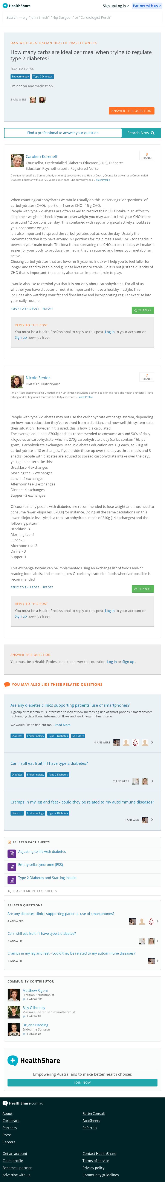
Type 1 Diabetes (58, 736)
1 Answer (131, 820)
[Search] (82, 17)
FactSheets (91, 1120)
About (7, 1113)
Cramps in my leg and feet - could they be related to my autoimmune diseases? (82, 802)
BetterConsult (93, 1113)
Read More (62, 725)
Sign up (21, 337)
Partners (10, 1127)
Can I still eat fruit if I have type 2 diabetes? (49, 763)
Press (7, 1135)
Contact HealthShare (99, 1153)
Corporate (11, 1120)
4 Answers (102, 742)
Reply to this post (25, 309)
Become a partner (17, 1167)
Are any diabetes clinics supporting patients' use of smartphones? (70, 705)
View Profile (103, 180)
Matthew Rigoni (35, 990)
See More (78, 736)
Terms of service (95, 1160)
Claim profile (13, 1160)
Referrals (89, 1127)
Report (48, 309)
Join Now (82, 1082)
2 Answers (121, 781)
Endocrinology (20, 76)
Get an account (15, 1153)
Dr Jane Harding (35, 1025)
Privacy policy (93, 1167)
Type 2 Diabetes (43, 76)
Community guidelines (100, 1175)
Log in (110, 331)
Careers (9, 1142)
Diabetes (17, 736)
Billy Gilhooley (34, 1007)
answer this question (132, 111)
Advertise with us (16, 1175)
